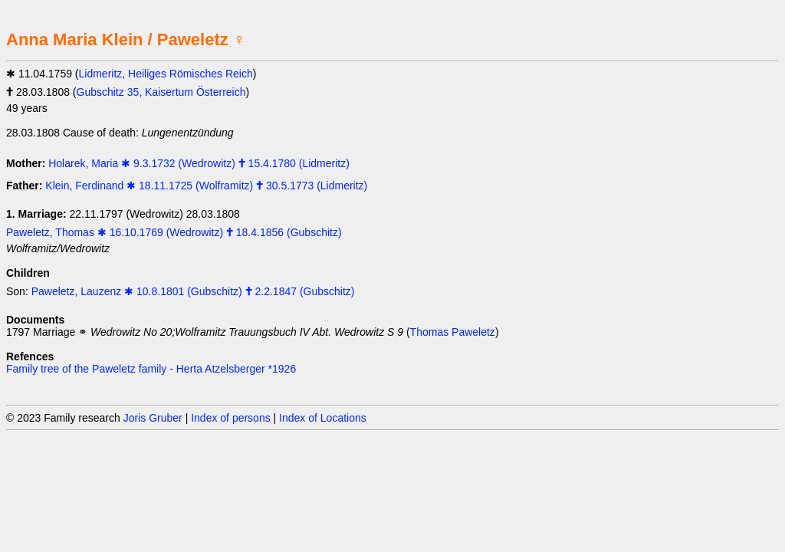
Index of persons (231, 418)
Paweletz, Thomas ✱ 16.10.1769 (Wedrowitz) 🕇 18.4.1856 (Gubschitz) (174, 232)
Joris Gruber (152, 418)
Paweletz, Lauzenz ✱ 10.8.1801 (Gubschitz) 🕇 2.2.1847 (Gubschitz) (193, 291)
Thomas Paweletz (452, 332)
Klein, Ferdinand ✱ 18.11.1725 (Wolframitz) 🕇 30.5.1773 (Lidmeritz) (206, 185)
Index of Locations (322, 418)
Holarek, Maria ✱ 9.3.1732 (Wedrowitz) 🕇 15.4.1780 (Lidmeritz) (199, 163)
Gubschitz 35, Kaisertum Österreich (161, 92)
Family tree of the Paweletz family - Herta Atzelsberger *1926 (151, 369)
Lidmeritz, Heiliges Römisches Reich (166, 73)
